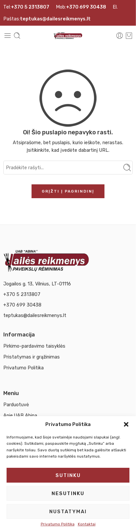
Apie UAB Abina (20, 415)
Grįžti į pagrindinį (68, 191)
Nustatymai (68, 512)
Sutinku (68, 475)
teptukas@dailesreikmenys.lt (34, 315)
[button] (126, 424)
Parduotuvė (16, 405)
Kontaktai (87, 524)
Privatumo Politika (58, 524)
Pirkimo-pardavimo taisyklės (34, 346)
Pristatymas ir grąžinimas (31, 357)
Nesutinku (68, 493)
